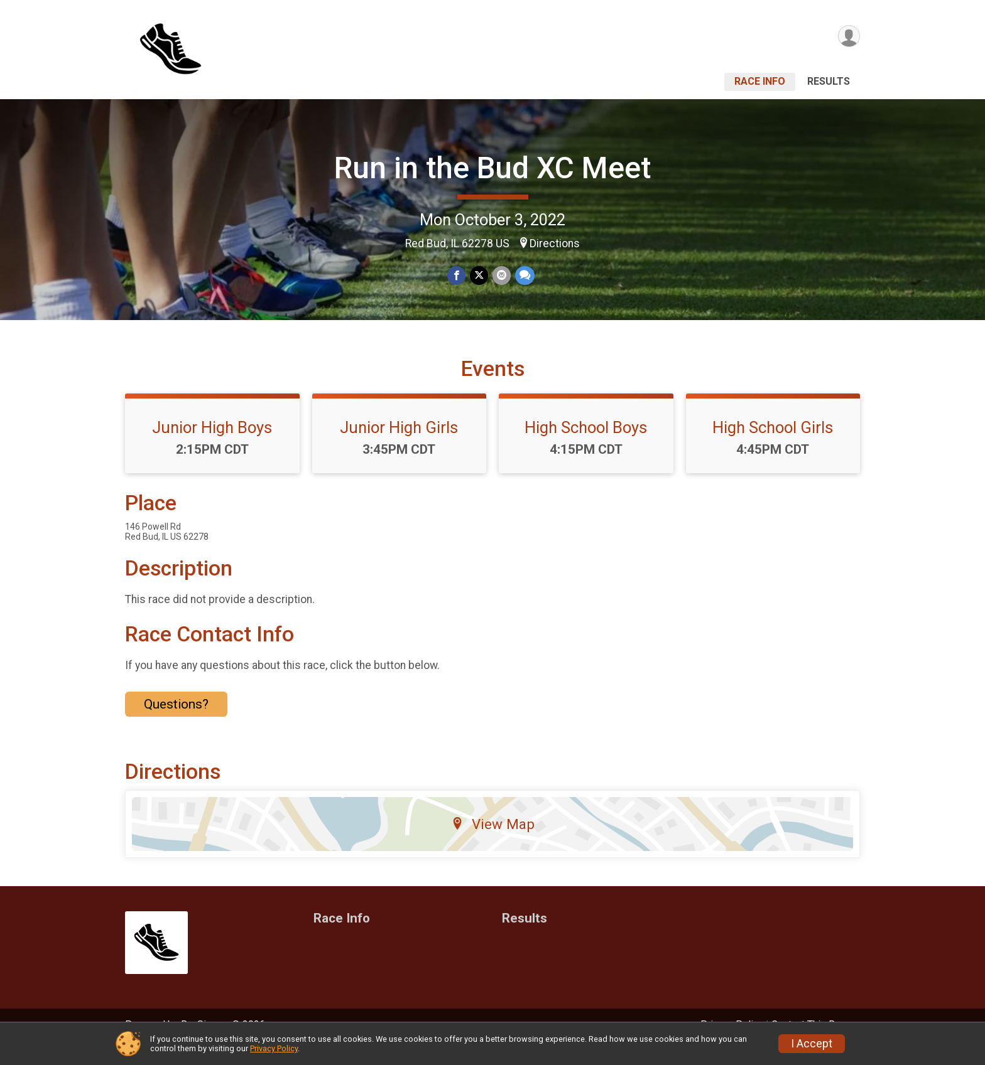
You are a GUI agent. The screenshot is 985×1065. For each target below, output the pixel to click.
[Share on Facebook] (457, 276)
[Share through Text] (523, 276)
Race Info (759, 81)
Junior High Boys (212, 445)
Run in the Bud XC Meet (492, 168)
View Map (493, 841)
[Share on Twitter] (479, 276)
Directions (555, 243)
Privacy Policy (274, 1048)
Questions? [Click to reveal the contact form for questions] (176, 721)
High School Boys (586, 445)
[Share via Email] (501, 276)
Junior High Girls (399, 445)
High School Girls (772, 445)
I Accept (811, 1043)
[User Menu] (848, 36)
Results (828, 81)
